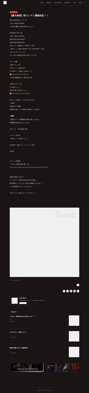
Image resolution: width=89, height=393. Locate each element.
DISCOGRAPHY (58, 2)
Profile (74, 2)
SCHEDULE (49, 2)
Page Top (44, 383)
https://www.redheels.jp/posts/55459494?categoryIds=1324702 (29, 167)
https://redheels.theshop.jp (20, 74)
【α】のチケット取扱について (18, 332)
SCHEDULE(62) (13, 280)
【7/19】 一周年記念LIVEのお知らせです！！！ (23, 316)
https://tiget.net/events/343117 (21, 93)
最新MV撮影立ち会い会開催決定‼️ (19, 348)
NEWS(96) (19, 280)
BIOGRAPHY (67, 2)
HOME (42, 2)
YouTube (80, 2)
